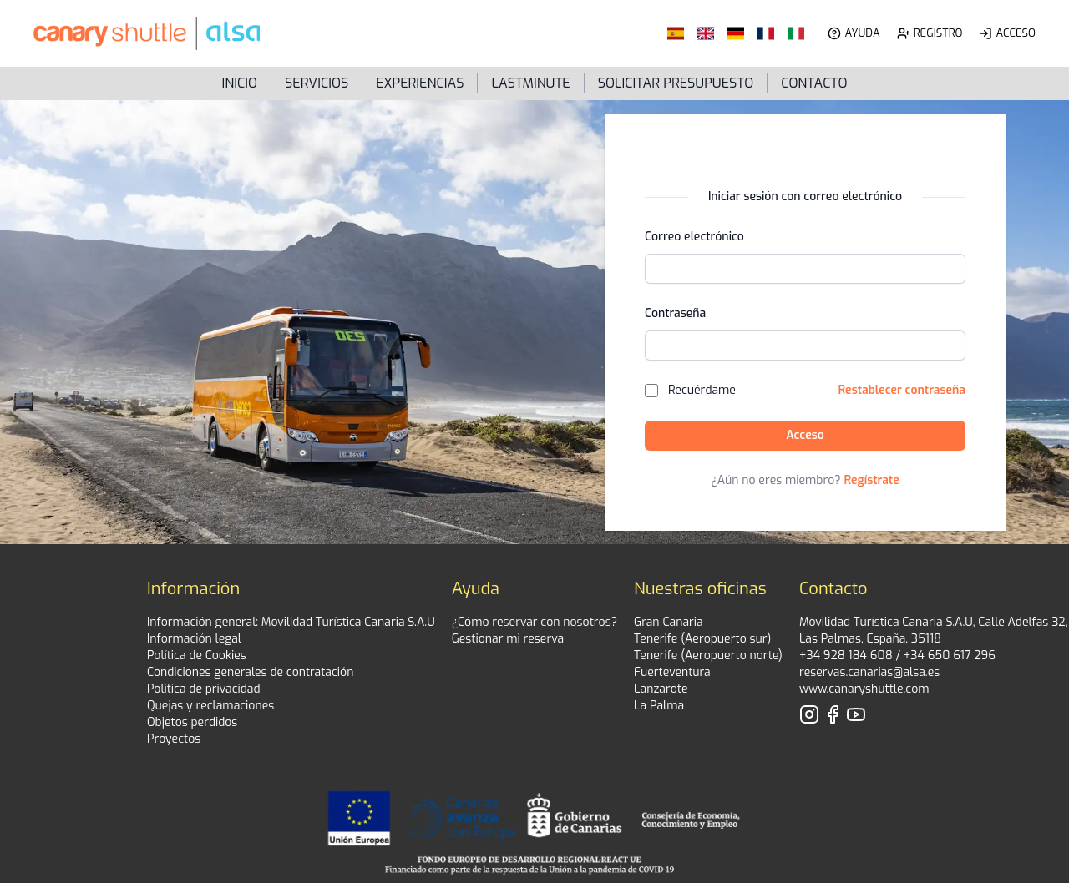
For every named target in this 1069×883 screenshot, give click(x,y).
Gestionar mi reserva (508, 639)
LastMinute (530, 83)
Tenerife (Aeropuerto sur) (702, 639)
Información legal (194, 639)
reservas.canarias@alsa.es (869, 672)
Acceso (1016, 33)
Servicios (316, 83)
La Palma (659, 706)
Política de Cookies (196, 656)
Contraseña (675, 313)
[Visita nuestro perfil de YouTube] (856, 714)
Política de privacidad (204, 689)
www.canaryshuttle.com (864, 689)
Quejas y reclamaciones (210, 706)
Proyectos (173, 739)
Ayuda (861, 33)
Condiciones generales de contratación (250, 672)
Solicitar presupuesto (676, 83)
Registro (938, 33)
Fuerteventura (672, 672)
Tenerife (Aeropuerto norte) (708, 656)
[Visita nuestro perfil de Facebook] (833, 714)
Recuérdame (702, 390)
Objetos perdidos (192, 722)
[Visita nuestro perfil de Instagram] (809, 714)
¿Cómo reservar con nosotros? (534, 622)
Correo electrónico (694, 237)
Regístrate (871, 480)
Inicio (239, 83)
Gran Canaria (668, 622)
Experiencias (420, 83)
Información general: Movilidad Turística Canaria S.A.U (291, 622)
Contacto (814, 83)
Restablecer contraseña (901, 390)
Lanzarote (660, 689)
